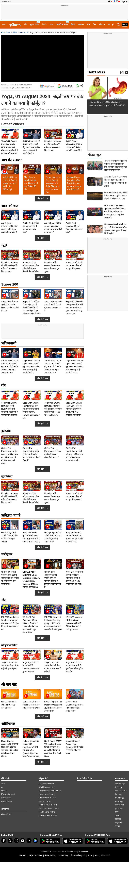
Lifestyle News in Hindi (48, 815)
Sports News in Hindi (47, 794)
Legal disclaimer (35, 855)
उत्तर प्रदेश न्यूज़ (120, 784)
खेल (88, 24)
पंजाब (116, 812)
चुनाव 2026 (34, 24)
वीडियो (44, 24)
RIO (96, 855)
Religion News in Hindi (48, 805)
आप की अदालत (11, 160)
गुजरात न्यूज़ (118, 808)
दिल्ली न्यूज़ (118, 787)
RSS (90, 855)
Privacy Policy (50, 855)
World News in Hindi (47, 787)
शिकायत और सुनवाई (8, 794)
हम (2, 787)
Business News (45, 801)
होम (25, 24)
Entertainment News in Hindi (50, 791)
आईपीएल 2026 (62, 24)
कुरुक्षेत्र (6, 431)
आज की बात (9, 206)
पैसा (94, 24)
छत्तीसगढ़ (118, 819)
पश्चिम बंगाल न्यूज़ (120, 791)
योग (3, 386)
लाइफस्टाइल (24, 33)
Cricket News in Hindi (47, 798)
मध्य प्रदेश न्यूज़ (119, 798)
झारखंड (117, 826)
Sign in (124, 2)
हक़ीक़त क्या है (10, 515)
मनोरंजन (81, 24)
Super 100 (9, 284)
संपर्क (3, 784)
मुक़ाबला (6, 476)
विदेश (73, 24)
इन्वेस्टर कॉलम (5, 798)
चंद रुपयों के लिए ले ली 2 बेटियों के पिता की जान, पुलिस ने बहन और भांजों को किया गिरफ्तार (115, 196)
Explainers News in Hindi (49, 808)
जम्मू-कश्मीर (118, 822)
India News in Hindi (46, 784)
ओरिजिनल (8, 724)
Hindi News (5, 33)
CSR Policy (63, 855)
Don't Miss (96, 72)
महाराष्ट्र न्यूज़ (119, 801)
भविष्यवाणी (8, 343)
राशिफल (102, 24)
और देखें (42, 198)
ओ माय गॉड (9, 684)
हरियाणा (117, 815)
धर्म (109, 24)
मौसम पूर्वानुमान (6, 814)
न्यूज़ (4, 245)
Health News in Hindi (47, 812)
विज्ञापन (3, 791)
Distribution (105, 855)
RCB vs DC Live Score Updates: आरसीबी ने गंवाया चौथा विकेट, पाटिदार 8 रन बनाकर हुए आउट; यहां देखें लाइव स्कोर (114, 211)
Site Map (22, 855)
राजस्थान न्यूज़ (119, 805)
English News (6, 801)
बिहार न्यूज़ (118, 794)
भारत (51, 24)
